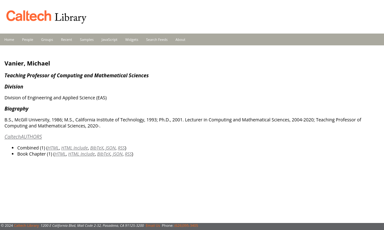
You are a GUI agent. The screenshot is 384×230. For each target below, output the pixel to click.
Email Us (153, 225)
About (180, 39)
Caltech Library (26, 225)
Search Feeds (157, 39)
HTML (53, 148)
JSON (110, 148)
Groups (47, 39)
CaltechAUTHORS (23, 136)
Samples (87, 39)
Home (9, 39)
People (27, 39)
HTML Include (74, 148)
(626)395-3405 (186, 225)
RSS (121, 148)
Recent (66, 39)
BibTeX (96, 148)
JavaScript (109, 39)
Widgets (131, 39)
